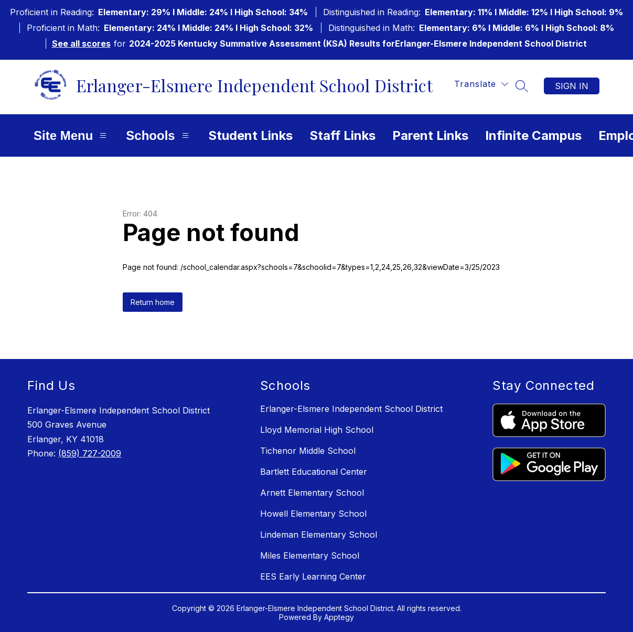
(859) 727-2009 (89, 453)
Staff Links (342, 135)
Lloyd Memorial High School (316, 429)
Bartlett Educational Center (313, 471)
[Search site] (522, 86)
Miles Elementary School (309, 555)
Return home (153, 302)
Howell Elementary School (313, 513)
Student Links (250, 135)
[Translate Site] (481, 84)
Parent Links (430, 135)
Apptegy (339, 617)
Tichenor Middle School (308, 450)
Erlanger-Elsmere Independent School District (351, 409)
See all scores (81, 43)
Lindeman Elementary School (318, 534)
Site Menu (71, 135)
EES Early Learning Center (313, 576)
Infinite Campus (533, 135)
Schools (158, 135)
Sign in (571, 86)
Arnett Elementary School (312, 492)
